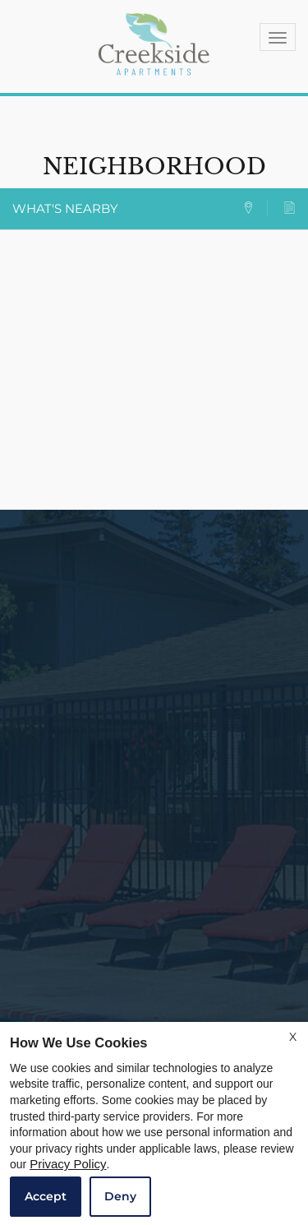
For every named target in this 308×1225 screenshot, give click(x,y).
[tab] (255, 208)
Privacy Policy (68, 1164)
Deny (120, 1196)
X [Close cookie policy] (293, 1036)
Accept (46, 1196)
